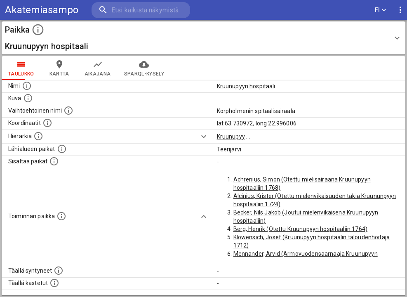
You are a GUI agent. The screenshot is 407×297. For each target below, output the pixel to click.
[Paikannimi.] (26, 85)
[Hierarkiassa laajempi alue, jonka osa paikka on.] (38, 136)
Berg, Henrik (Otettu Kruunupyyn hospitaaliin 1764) (300, 229)
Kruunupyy (231, 136)
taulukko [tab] (21, 68)
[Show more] (203, 136)
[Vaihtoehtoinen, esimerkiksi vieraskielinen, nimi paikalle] (68, 110)
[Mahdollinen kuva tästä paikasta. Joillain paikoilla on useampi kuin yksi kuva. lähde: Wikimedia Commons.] (28, 98)
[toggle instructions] (38, 29)
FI (380, 10)
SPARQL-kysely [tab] (144, 68)
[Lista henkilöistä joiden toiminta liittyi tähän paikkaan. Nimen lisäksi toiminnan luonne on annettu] (61, 216)
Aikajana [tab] (98, 68)
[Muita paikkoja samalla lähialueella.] (61, 149)
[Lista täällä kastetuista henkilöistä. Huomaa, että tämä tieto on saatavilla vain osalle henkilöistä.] (54, 283)
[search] (140, 10)
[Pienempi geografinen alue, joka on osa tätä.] (54, 161)
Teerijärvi (229, 149)
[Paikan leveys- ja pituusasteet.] (47, 123)
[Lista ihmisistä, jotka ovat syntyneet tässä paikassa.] (58, 270)
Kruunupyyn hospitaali (246, 86)
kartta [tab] (59, 68)
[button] (203, 37)
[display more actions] (400, 10)
